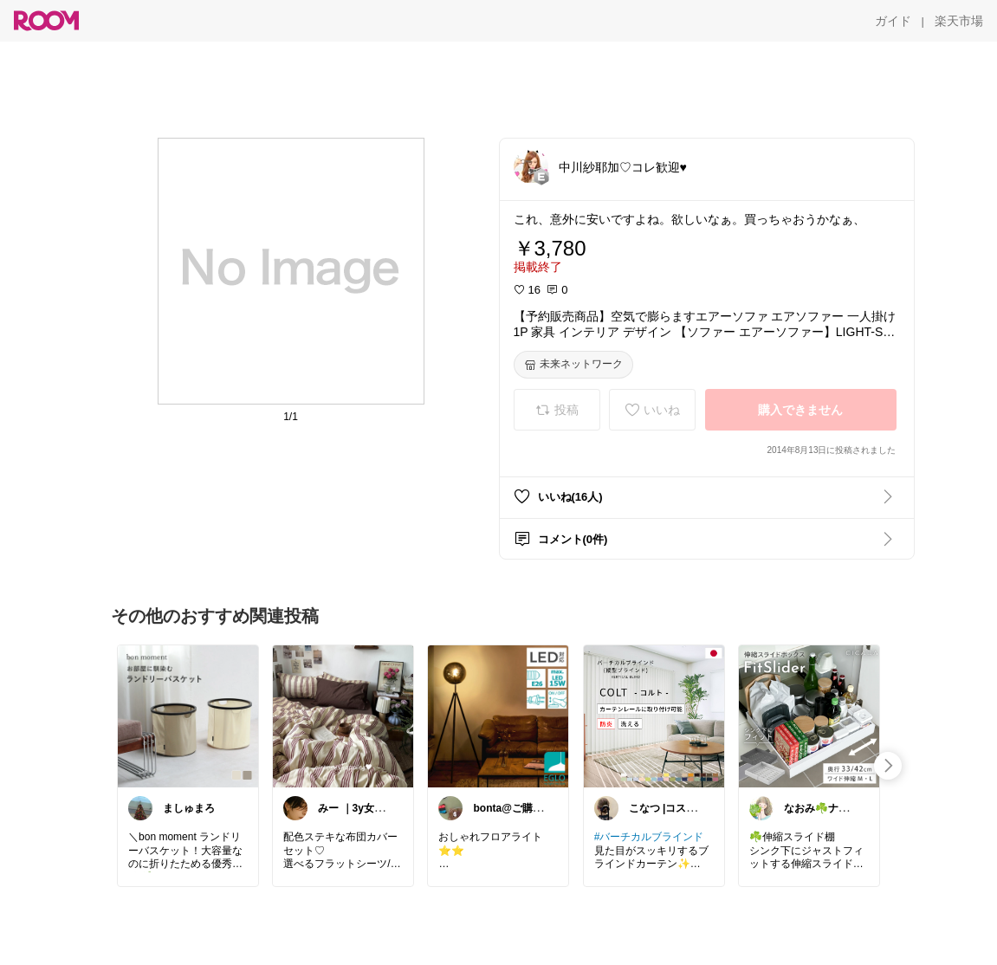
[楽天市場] (959, 21)
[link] (188, 715)
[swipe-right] (888, 766)
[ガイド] (893, 21)
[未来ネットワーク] (573, 365)
